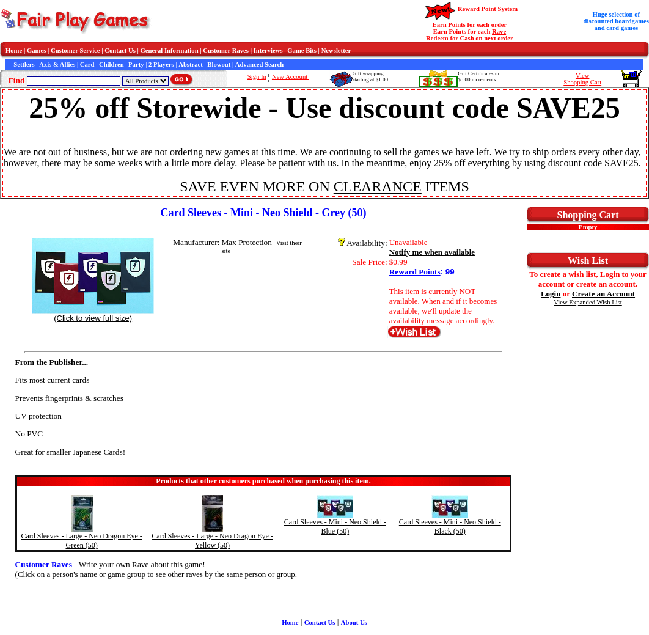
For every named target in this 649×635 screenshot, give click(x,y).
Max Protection (246, 242)
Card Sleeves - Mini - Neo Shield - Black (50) (450, 526)
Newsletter (336, 50)
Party (136, 64)
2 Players (161, 64)
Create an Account (603, 293)
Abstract (190, 64)
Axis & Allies (57, 64)
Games (36, 50)
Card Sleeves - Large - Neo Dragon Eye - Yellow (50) (212, 540)
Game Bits (302, 50)
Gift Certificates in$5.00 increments (478, 76)
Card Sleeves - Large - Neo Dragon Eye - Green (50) (81, 540)
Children (111, 64)
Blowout (218, 64)
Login (551, 293)
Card (87, 64)
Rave (499, 31)
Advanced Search (259, 64)
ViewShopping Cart (582, 79)
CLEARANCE (378, 186)
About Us (354, 622)
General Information (170, 50)
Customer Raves (226, 50)
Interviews (268, 50)
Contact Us (120, 50)
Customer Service (75, 50)
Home (14, 50)
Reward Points (415, 271)
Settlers (23, 64)
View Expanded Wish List (588, 302)
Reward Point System (488, 9)
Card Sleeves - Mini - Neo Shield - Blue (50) (335, 526)
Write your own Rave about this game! (142, 564)
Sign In (257, 76)
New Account (290, 76)
